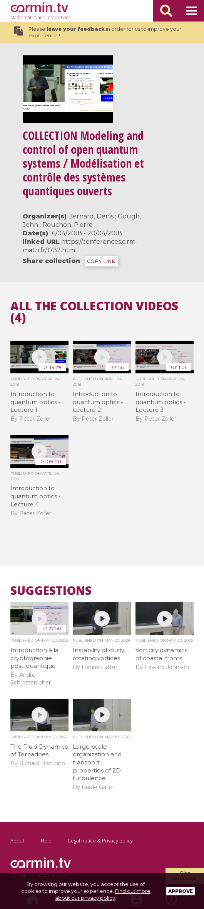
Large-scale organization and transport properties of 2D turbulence (97, 762)
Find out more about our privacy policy (102, 894)
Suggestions (51, 590)
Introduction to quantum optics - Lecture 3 (160, 401)
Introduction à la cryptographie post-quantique (34, 657)
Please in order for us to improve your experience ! (97, 32)
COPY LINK (101, 261)
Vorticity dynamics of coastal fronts (161, 654)
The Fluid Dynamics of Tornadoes (39, 750)
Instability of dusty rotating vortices (98, 654)
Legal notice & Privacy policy (100, 840)
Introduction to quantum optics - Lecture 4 (35, 496)
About (17, 840)
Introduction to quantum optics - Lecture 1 (35, 401)
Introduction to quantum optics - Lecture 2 (98, 401)
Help (46, 840)
